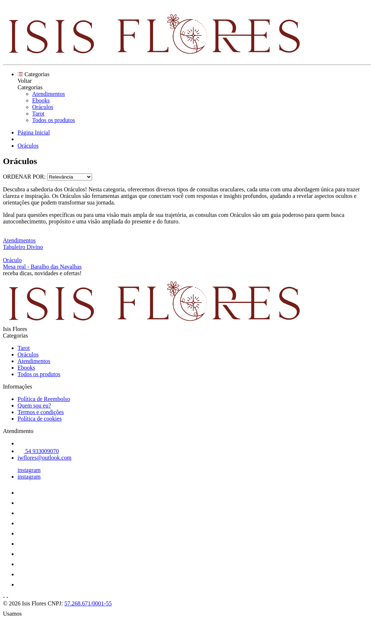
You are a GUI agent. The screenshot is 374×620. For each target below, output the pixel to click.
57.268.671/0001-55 (88, 603)
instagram (29, 470)
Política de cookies (40, 419)
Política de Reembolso (44, 399)
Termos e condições (41, 412)
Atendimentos (48, 94)
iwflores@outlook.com (45, 458)
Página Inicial (34, 132)
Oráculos (42, 107)
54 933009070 (38, 451)
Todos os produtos (53, 120)
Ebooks (41, 100)
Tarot (38, 113)
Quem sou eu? (34, 405)
